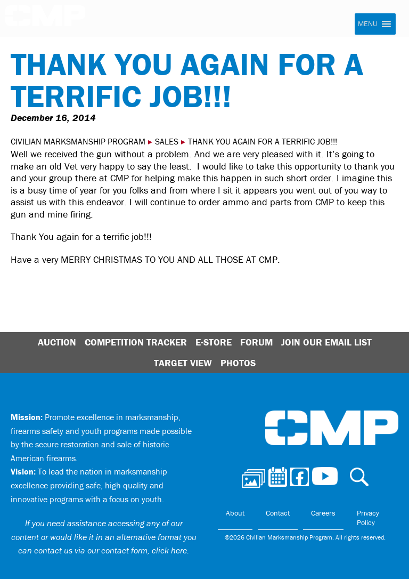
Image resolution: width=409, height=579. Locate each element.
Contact (278, 513)
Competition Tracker (136, 342)
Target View (183, 363)
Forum (256, 342)
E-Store (213, 342)
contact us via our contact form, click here (110, 550)
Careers (323, 513)
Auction (57, 342)
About (235, 513)
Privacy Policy (368, 517)
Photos (238, 363)
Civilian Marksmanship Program (45, 19)
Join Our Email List (326, 342)
